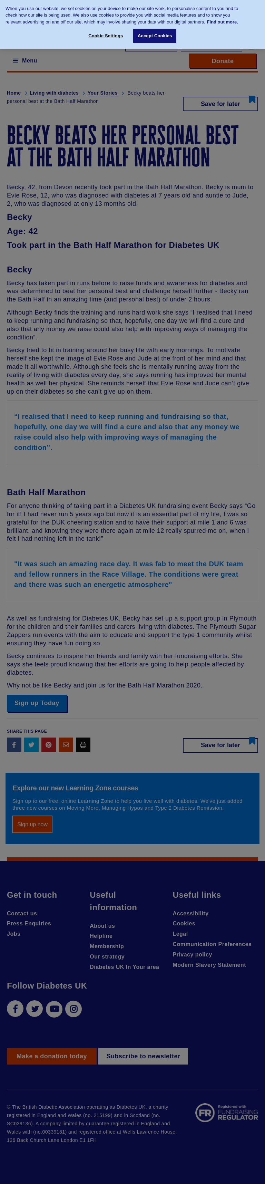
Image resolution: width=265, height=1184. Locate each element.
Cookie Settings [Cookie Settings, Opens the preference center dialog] (105, 32)
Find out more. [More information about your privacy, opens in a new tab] (222, 18)
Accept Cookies (155, 32)
